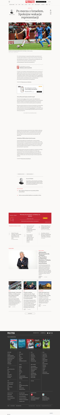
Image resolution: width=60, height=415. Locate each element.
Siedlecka (32, 360)
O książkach (33, 376)
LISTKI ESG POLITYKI (22, 366)
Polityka (9, 360)
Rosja (8, 394)
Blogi (33, 4)
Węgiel (20, 362)
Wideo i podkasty (37, 4)
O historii (32, 377)
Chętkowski (33, 365)
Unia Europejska (10, 390)
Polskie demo (33, 381)
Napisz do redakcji (10, 402)
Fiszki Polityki (44, 402)
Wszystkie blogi (33, 366)
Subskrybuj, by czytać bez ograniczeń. (25, 67)
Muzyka (20, 373)
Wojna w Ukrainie (10, 388)
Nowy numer (12, 4)
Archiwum (44, 372)
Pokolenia (42, 4)
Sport (43, 368)
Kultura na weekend (34, 373)
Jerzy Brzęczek (40, 75)
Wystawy (20, 377)
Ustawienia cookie (22, 407)
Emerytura (21, 364)
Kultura (26, 4)
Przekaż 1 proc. (45, 366)
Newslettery (44, 360)
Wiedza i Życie (10, 365)
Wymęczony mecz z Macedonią (26, 87)
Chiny (8, 395)
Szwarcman (33, 361)
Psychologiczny (33, 379)
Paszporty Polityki (22, 381)
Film (20, 375)
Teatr (20, 379)
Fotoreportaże (45, 362)
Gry (19, 380)
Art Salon (20, 384)
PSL (8, 379)
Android (33, 402)
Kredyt (20, 365)
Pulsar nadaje (33, 383)
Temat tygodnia (33, 372)
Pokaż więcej (30, 319)
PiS (8, 376)
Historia (44, 364)
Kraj (16, 4)
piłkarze (25, 104)
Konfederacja (10, 381)
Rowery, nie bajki (33, 380)
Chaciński (32, 364)
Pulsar (20, 390)
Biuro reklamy (10, 400)
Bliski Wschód (10, 392)
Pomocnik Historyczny (11, 362)
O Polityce (9, 405)
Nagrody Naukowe (22, 395)
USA (8, 391)
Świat (19, 4)
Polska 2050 (9, 380)
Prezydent (9, 383)
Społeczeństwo (45, 365)
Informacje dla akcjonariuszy (23, 405)
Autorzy (44, 373)
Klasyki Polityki (45, 369)
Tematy (44, 375)
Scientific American (11, 364)
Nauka (29, 4)
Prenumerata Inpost (46, 379)
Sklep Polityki (45, 378)
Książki (20, 372)
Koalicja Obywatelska (11, 375)
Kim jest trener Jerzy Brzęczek (26, 164)
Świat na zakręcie (34, 375)
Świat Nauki (9, 366)
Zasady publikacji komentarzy (23, 400)
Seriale (20, 376)
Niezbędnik (9, 369)
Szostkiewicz (33, 362)
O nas (43, 376)
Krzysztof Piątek (32, 114)
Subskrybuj (39, 97)
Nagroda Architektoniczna (23, 383)
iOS (31, 402)
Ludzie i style (30, 8)
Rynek (22, 4)
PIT (19, 361)
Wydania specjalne (11, 361)
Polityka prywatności (22, 402)
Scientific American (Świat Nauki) (23, 392)
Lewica (9, 377)
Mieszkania (21, 360)
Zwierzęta (44, 371)
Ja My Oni (9, 368)
